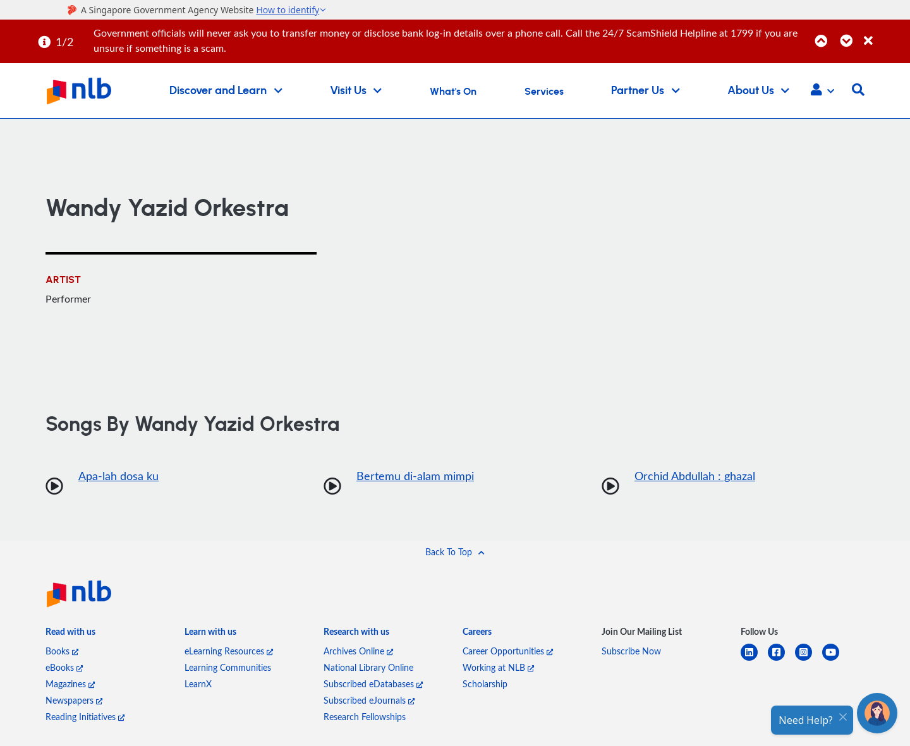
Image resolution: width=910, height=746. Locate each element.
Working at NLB (498, 667)
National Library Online (368, 667)
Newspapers (74, 700)
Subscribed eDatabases (373, 684)
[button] (822, 91)
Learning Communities (228, 667)
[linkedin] (754, 660)
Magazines (70, 684)
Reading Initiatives (85, 717)
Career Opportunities (508, 651)
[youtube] (835, 660)
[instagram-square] (808, 660)
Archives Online (358, 651)
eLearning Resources (229, 651)
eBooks (64, 667)
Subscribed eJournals (369, 700)
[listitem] (70, 634)
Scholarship (485, 684)
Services (544, 92)
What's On (453, 92)
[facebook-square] (781, 660)
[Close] (884, 34)
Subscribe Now (631, 651)
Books (62, 651)
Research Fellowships (365, 717)
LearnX (198, 684)
